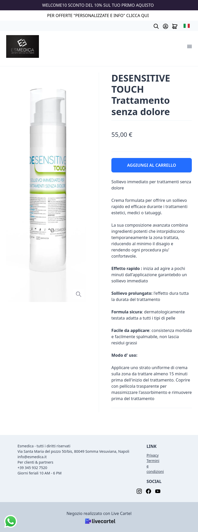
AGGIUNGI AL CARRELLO (151, 165)
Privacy (152, 455)
